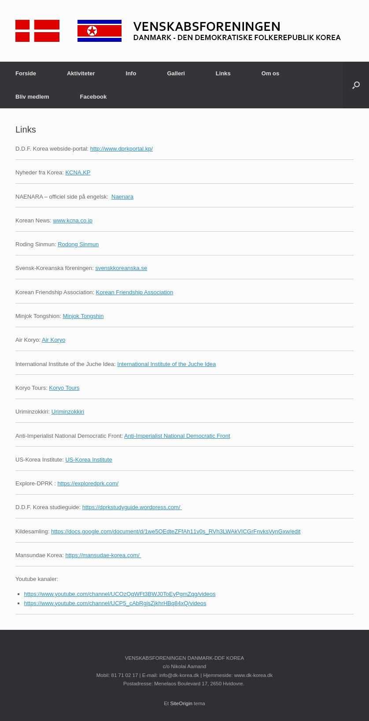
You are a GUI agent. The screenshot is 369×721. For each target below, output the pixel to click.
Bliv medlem (32, 96)
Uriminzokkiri (68, 411)
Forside (25, 73)
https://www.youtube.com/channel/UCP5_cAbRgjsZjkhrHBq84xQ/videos (115, 603)
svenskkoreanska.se (121, 268)
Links (223, 73)
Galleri (175, 73)
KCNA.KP (77, 172)
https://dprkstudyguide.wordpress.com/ (132, 507)
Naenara (122, 196)
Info (131, 73)
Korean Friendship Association (134, 292)
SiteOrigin (181, 703)
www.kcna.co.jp (72, 220)
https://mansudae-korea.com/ (103, 555)
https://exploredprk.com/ (87, 483)
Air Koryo (53, 339)
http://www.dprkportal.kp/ (121, 148)
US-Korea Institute (88, 459)
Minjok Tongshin (83, 316)
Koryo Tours (64, 388)
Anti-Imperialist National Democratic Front (177, 436)
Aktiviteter (81, 73)
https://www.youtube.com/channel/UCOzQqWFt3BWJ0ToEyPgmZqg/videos (120, 594)
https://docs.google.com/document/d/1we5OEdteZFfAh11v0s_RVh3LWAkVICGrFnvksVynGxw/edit (175, 531)
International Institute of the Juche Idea (166, 364)
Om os (270, 73)
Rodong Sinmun (78, 244)
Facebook (93, 96)
